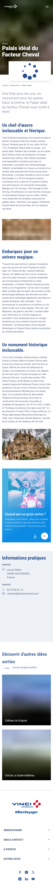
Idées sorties (26, 85)
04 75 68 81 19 (15, 589)
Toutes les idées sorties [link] (24, 667)
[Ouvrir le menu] (47, 6)
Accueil (5, 85)
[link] (35, 536)
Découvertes (14, 85)
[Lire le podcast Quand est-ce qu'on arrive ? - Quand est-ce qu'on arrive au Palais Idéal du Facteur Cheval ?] (44, 536)
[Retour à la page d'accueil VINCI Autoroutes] (10, 6)
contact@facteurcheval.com (23, 593)
